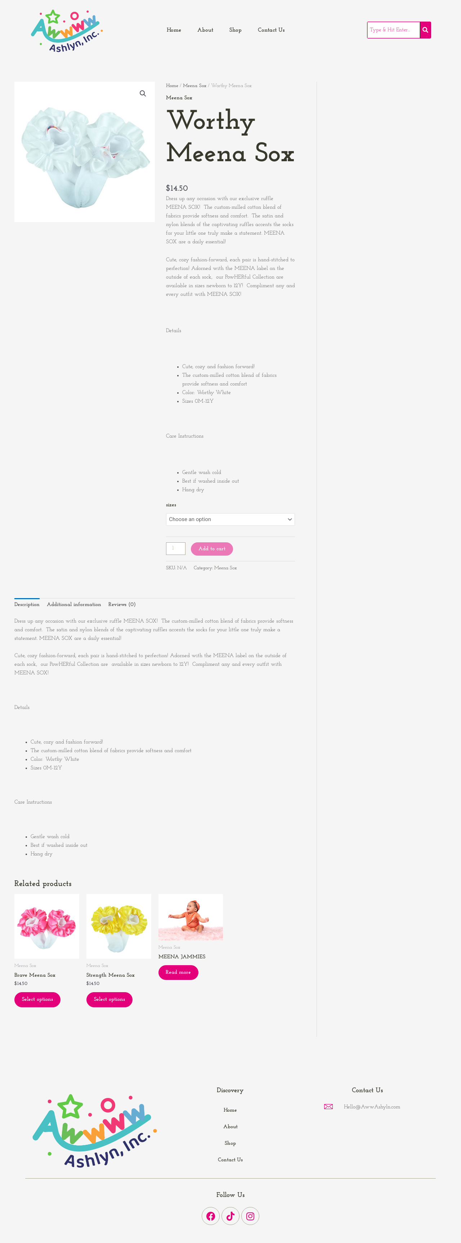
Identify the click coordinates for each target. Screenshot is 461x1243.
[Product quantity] (175, 548)
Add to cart (211, 549)
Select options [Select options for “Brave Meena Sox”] (37, 999)
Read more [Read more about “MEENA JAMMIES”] (178, 972)
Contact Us (271, 30)
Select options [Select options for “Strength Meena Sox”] (109, 999)
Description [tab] (27, 604)
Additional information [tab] (74, 604)
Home (174, 30)
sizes (171, 505)
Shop (235, 30)
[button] (142, 93)
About (205, 30)
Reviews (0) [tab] (122, 604)
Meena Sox (195, 85)
